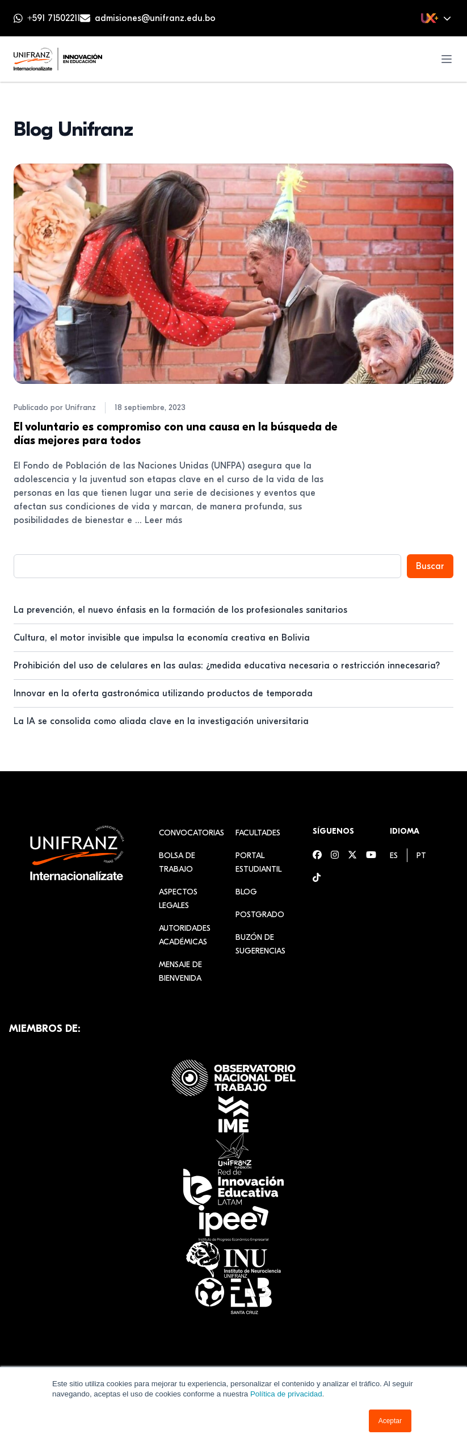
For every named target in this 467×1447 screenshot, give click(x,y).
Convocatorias (191, 833)
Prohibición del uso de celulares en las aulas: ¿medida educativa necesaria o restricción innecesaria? (227, 665)
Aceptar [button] (390, 1421)
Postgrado (259, 914)
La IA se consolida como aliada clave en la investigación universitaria (161, 721)
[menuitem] (394, 855)
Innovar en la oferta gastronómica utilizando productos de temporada (163, 693)
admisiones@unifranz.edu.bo (155, 18)
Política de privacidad (286, 1394)
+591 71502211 (53, 18)
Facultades (257, 833)
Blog (246, 892)
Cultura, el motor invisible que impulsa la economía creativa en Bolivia (162, 638)
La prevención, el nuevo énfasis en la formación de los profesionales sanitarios (180, 610)
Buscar (430, 566)
